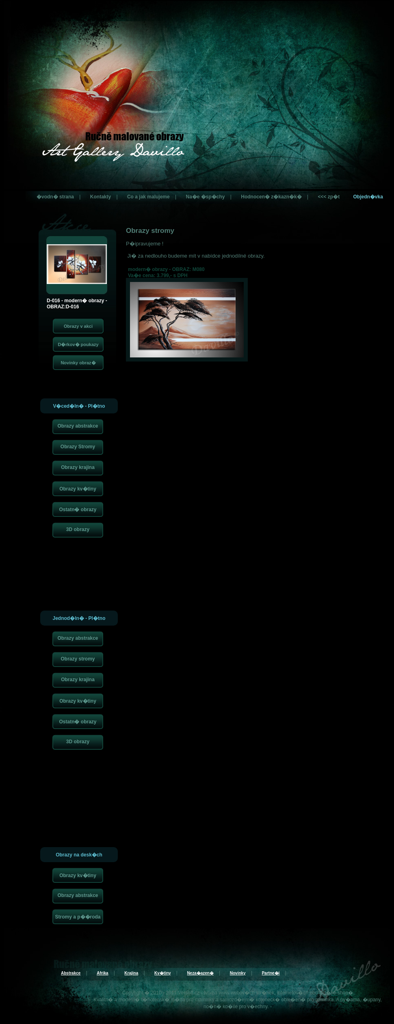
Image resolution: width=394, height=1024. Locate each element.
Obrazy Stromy (78, 447)
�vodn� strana (55, 197)
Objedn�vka (368, 197)
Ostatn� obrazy (77, 509)
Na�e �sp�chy (205, 197)
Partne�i (270, 973)
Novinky (238, 973)
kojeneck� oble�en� (281, 999)
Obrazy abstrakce (77, 426)
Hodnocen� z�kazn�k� (271, 197)
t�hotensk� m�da (163, 999)
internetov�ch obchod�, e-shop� (315, 993)
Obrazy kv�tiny (77, 489)
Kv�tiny (162, 973)
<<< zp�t (329, 197)
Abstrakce (70, 973)
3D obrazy (77, 529)
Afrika (102, 973)
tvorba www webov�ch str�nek (239, 993)
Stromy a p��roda (77, 917)
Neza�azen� (200, 973)
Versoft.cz (188, 993)
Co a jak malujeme (148, 197)
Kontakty (100, 197)
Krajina (131, 973)
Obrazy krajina (78, 467)
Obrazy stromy (78, 659)
